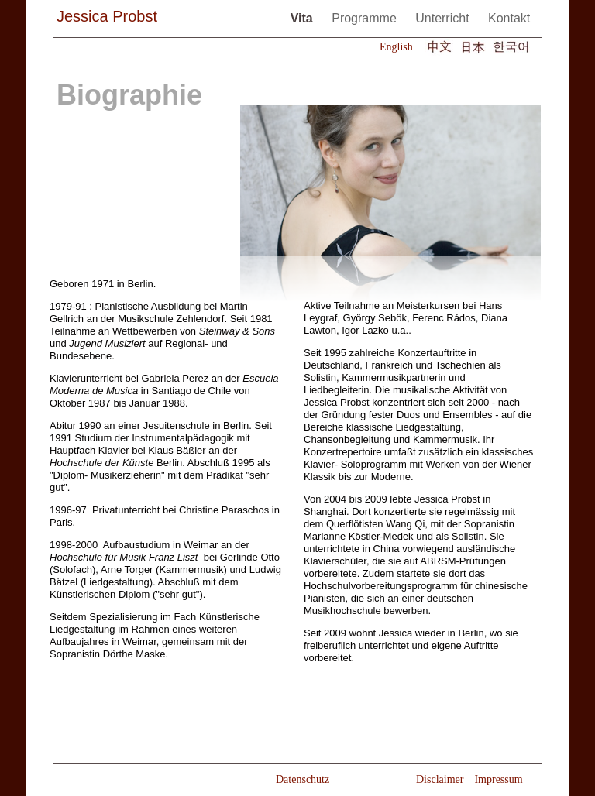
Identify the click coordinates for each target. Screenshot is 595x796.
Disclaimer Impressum (469, 779)
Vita (304, 18)
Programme (366, 18)
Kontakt (509, 18)
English (396, 47)
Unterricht (444, 18)
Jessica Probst (107, 16)
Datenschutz (302, 779)
